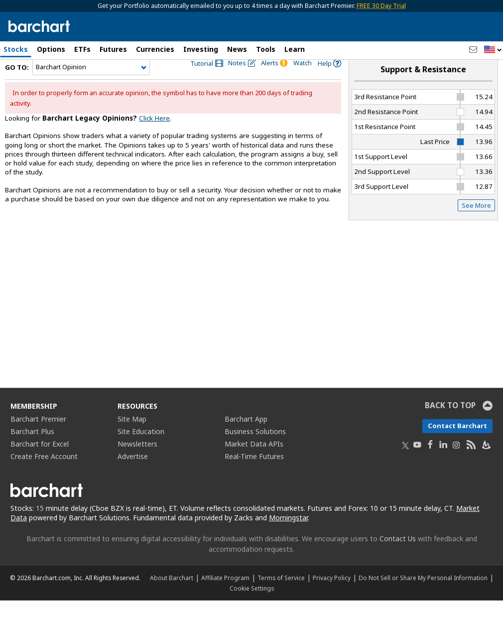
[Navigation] (91, 86)
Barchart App (246, 437)
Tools (265, 49)
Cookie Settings (252, 607)
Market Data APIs (254, 462)
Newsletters (137, 462)
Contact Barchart (457, 444)
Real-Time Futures (254, 474)
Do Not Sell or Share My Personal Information (423, 596)
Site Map (132, 437)
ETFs (82, 49)
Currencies (155, 49)
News (237, 49)
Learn (294, 49)
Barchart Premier (38, 437)
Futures (113, 49)
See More (476, 223)
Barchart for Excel (39, 462)
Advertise (133, 474)
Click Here (154, 136)
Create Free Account (44, 474)
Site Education (141, 450)
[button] (493, 50)
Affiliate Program (225, 596)
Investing (200, 49)
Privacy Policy (332, 596)
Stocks (15, 49)
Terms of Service (281, 596)
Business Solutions (255, 450)
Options (51, 49)
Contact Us (397, 557)
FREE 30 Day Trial (381, 5)
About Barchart (171, 596)
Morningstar (288, 536)
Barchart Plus (32, 450)
